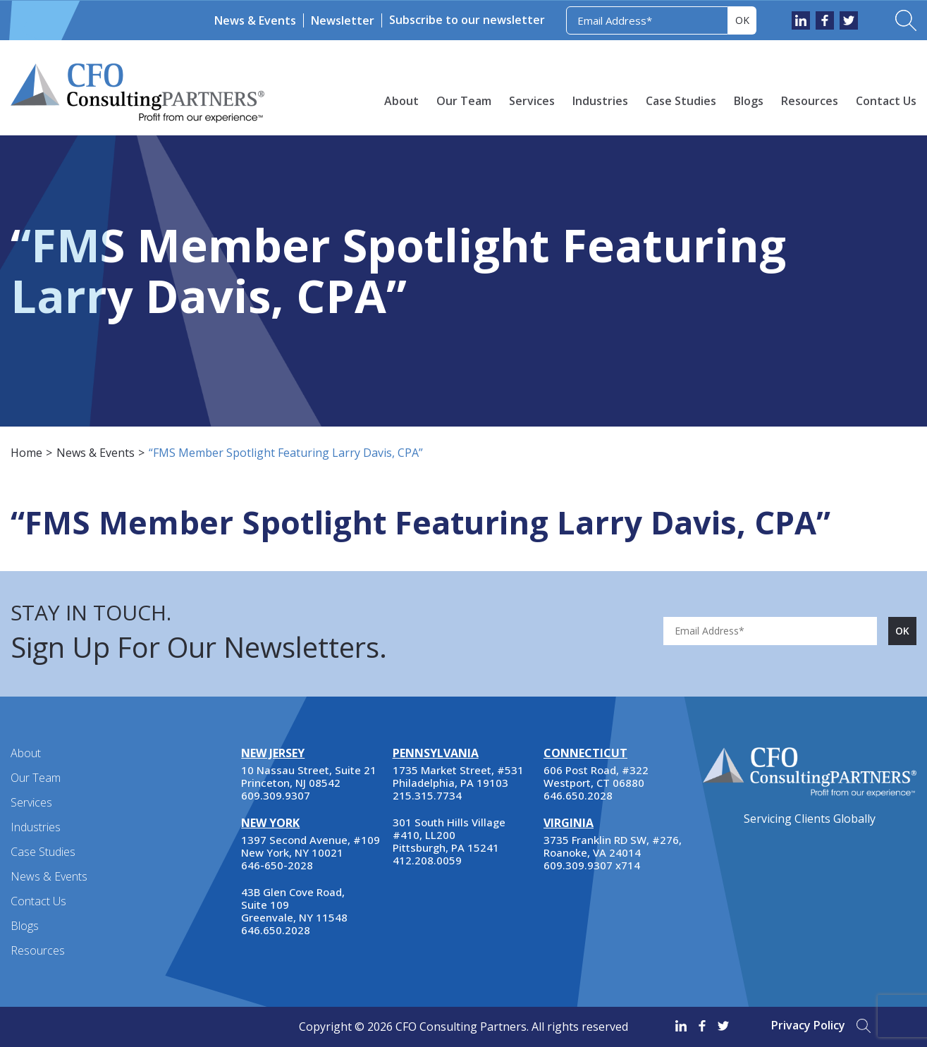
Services (532, 101)
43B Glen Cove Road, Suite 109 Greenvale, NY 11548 (294, 905)
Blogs (748, 101)
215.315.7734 (427, 795)
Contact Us (886, 101)
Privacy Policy (808, 1025)
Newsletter (342, 20)
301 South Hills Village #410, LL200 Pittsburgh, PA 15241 (449, 835)
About (401, 101)
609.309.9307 (275, 795)
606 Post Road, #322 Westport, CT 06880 (596, 776)
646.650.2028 (275, 930)
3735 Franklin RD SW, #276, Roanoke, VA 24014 (613, 846)
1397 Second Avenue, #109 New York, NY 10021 (310, 846)
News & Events (255, 20)
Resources (809, 101)
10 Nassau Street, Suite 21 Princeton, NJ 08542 (308, 776)
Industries (600, 101)
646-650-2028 (277, 865)
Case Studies (681, 101)
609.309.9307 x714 (592, 865)
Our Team (463, 101)
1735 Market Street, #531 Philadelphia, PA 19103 (458, 776)
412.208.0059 (427, 860)
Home (26, 452)
